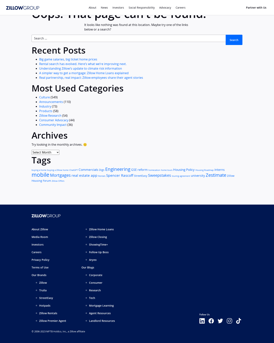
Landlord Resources (102, 321)
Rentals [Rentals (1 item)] (101, 176)
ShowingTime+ (98, 244)
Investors (118, 7)
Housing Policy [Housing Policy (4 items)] (184, 169)
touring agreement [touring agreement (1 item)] (181, 176)
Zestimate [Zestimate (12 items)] (216, 175)
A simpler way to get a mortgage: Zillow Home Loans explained (84, 73)
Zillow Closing (98, 237)
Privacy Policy (40, 260)
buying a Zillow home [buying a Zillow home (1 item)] (57, 170)
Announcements (51, 102)
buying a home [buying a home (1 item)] (39, 170)
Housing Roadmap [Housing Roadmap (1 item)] (204, 170)
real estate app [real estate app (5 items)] (84, 175)
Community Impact (53, 125)
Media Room (40, 237)
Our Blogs (87, 267)
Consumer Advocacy (53, 120)
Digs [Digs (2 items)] (101, 170)
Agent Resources (100, 313)
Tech (92, 298)
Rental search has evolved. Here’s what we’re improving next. (83, 64)
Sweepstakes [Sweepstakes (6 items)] (159, 175)
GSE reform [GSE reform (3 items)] (139, 170)
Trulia (43, 290)
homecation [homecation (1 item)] (154, 170)
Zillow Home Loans (101, 229)
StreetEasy (46, 298)
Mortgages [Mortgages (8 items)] (60, 175)
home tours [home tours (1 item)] (166, 170)
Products (45, 111)
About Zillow (40, 229)
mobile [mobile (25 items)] (40, 174)
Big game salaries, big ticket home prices (68, 59)
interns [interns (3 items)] (219, 170)
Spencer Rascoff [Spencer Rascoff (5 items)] (119, 175)
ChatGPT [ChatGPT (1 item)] (73, 170)
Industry (45, 106)
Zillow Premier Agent (52, 321)
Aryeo (93, 260)
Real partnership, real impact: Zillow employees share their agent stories (91, 78)
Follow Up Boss (99, 252)
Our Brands (39, 275)
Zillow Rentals (48, 313)
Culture (44, 97)
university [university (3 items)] (198, 176)
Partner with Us (256, 7)
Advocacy (165, 7)
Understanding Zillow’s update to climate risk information (80, 68)
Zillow (43, 282)
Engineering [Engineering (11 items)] (117, 169)
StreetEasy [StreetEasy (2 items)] (140, 176)
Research (95, 290)
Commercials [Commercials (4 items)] (88, 169)
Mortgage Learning (101, 305)
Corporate (95, 275)
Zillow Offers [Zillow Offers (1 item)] (58, 181)
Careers (36, 252)
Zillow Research (50, 115)
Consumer (95, 282)
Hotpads (44, 305)
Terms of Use (40, 267)
